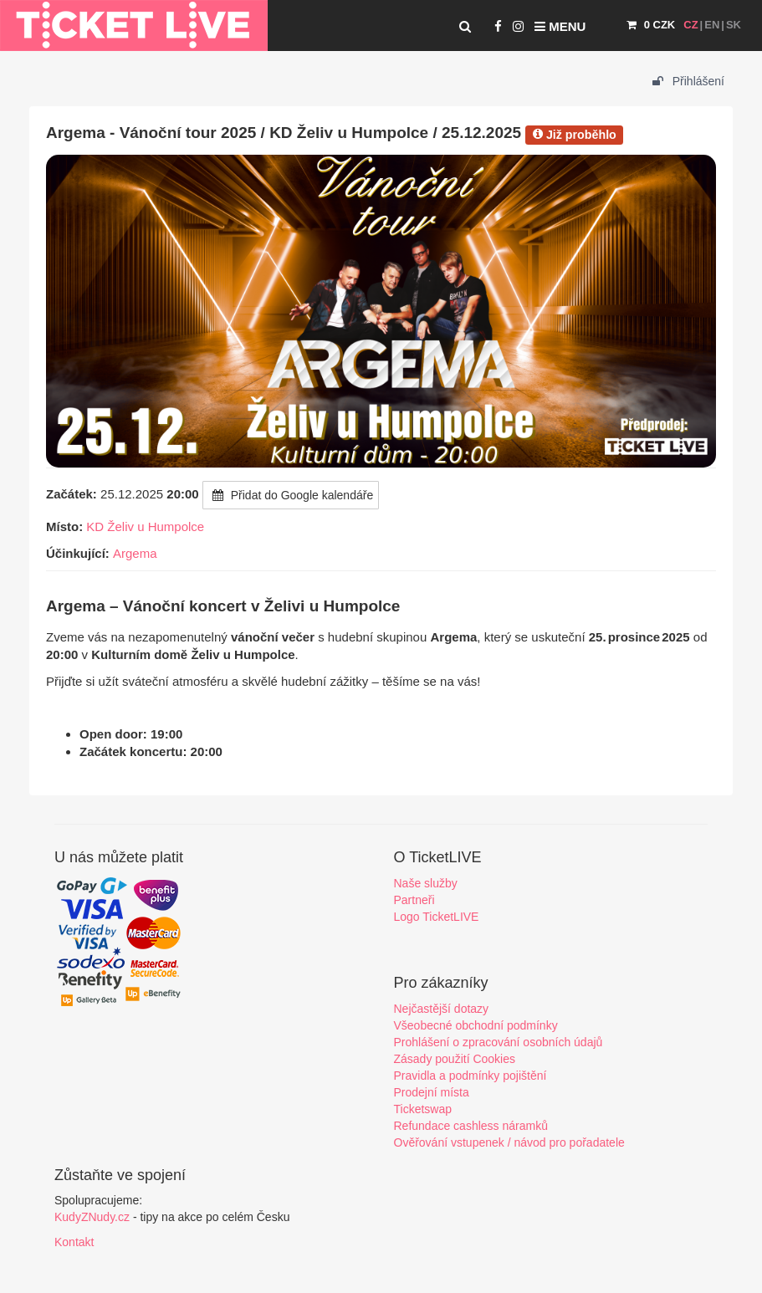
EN (711, 24)
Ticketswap (423, 1109)
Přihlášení (688, 81)
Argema (135, 553)
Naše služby (426, 883)
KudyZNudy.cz (92, 1217)
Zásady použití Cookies (455, 1059)
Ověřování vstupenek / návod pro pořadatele (509, 1142)
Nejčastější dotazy (441, 1008)
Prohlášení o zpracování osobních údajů (498, 1042)
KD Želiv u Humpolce (145, 526)
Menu (560, 26)
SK (733, 24)
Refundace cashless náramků (471, 1125)
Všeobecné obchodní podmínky (476, 1025)
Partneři (414, 900)
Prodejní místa (431, 1092)
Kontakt (74, 1242)
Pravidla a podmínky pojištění (470, 1075)
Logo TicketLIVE (436, 916)
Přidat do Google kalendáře (290, 495)
